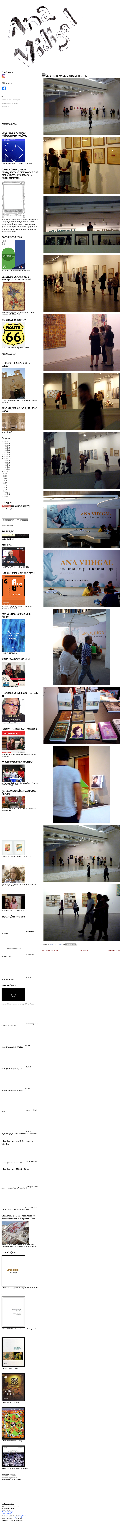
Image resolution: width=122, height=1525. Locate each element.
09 (4, 478)
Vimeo (32, 1004)
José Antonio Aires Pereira (10, 1515)
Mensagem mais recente (50, 950)
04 (4, 487)
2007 (5, 496)
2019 (5, 454)
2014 (5, 464)
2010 (5, 471)
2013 (5, 466)
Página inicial (83, 950)
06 (4, 484)
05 (4, 485)
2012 (5, 467)
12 (4, 473)
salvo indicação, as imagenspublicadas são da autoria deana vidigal (11, 103)
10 (4, 477)
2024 (5, 445)
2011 (5, 469)
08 (4, 480)
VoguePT (24, 1004)
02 (4, 489)
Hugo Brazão (6, 1510)
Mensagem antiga (114, 950)
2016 (5, 460)
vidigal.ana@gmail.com (9, 1478)
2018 (5, 456)
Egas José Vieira (7, 1517)
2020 (5, 452)
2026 (5, 441)
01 (4, 491)
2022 (5, 449)
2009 (5, 493)
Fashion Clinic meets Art (9, 1004)
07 (4, 482)
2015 (5, 462)
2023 (5, 447)
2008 (5, 494)
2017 (5, 458)
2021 (5, 450)
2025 (5, 443)
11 (4, 475)
